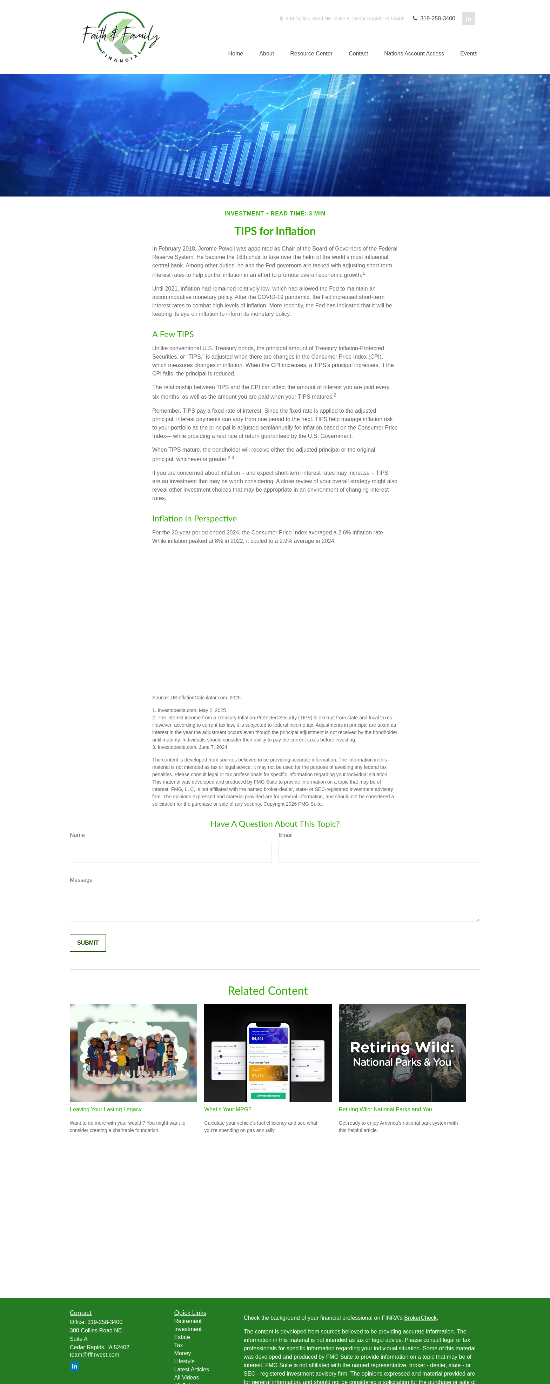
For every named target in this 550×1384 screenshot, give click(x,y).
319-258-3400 (433, 18)
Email (286, 835)
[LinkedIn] (468, 18)
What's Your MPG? (227, 1109)
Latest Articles (191, 1369)
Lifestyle (184, 1361)
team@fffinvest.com (94, 1355)
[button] (236, 54)
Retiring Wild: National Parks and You (385, 1109)
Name (77, 835)
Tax (178, 1345)
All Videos (186, 1377)
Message (81, 880)
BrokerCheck (420, 1318)
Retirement (188, 1321)
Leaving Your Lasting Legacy (106, 1109)
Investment (188, 1329)
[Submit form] (88, 943)
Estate (182, 1337)
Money (182, 1353)
